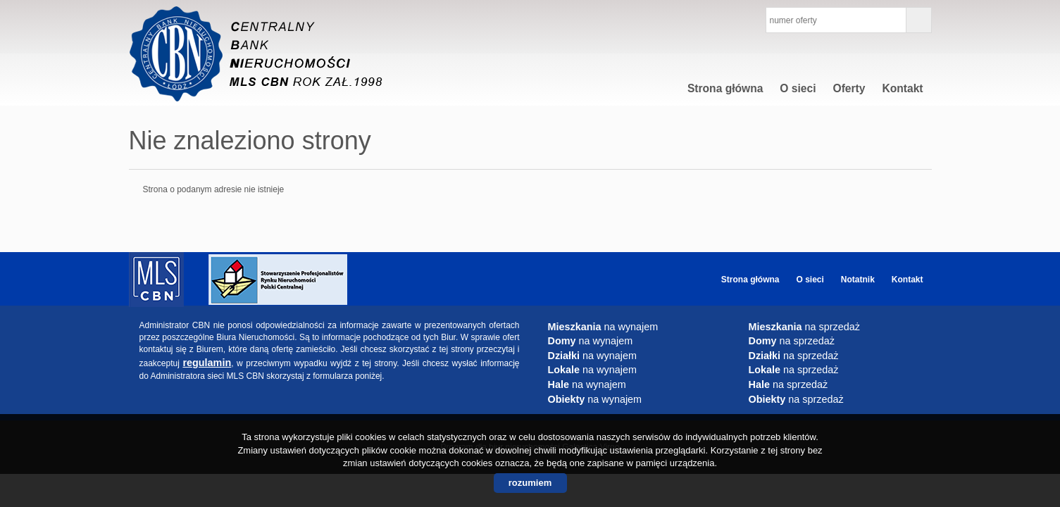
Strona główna (725, 88)
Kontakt (902, 88)
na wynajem (603, 326)
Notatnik (858, 279)
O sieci (798, 88)
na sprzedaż (804, 326)
